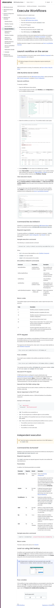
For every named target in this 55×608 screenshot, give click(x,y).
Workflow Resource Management (9, 42)
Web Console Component (23, 78)
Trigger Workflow (38, 172)
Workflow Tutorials (9, 24)
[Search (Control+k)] (47, 2)
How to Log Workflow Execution (9, 46)
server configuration (21, 57)
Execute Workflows (9, 29)
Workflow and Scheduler (7, 18)
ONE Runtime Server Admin (8, 10)
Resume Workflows (42, 494)
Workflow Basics (8, 21)
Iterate (45, 172)
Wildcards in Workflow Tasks (8, 38)
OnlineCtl (43, 235)
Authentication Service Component (25, 376)
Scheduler (7, 52)
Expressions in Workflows (8, 32)
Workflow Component (40, 36)
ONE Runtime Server (8, 7)
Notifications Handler (9, 49)
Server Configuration (39, 78)
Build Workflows (8, 26)
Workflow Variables (9, 35)
